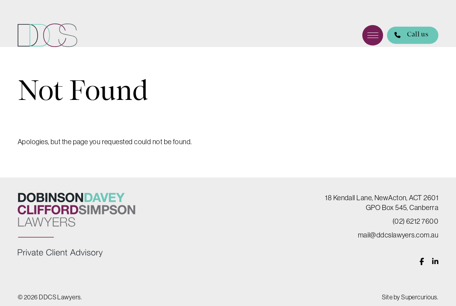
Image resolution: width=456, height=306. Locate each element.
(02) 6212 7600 (415, 221)
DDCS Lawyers (47, 35)
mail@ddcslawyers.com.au (398, 234)
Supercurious (419, 297)
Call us (407, 35)
